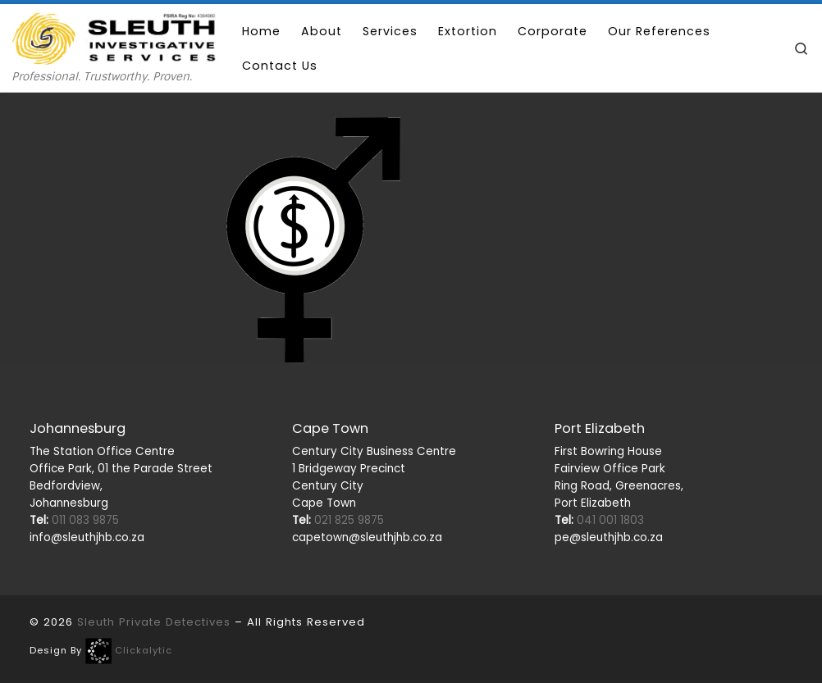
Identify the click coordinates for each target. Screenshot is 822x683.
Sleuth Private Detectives (154, 622)
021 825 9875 (338, 520)
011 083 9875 (74, 520)
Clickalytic (143, 650)
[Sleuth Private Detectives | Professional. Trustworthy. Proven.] (114, 36)
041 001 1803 (599, 520)
